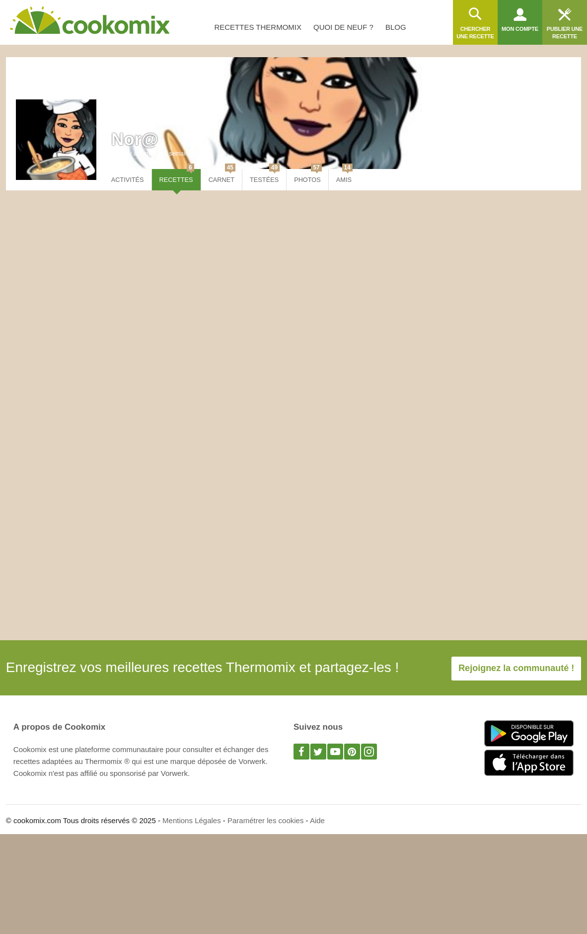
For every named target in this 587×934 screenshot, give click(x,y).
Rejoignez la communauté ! (516, 668)
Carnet (222, 176)
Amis (344, 176)
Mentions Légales (191, 820)
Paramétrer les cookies (265, 820)
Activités (127, 179)
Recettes (176, 176)
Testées (265, 176)
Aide (317, 820)
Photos (308, 176)
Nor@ (134, 139)
